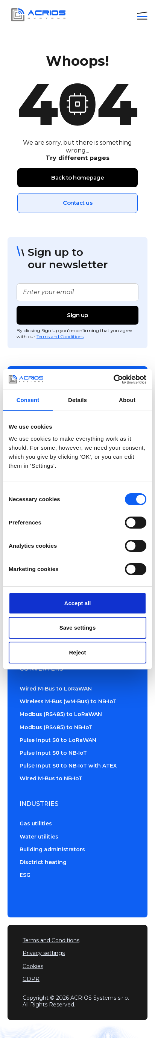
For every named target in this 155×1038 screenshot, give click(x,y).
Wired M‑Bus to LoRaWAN (56, 688)
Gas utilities (36, 823)
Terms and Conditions (60, 336)
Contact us (77, 202)
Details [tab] (77, 400)
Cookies (33, 966)
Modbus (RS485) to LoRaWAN (61, 714)
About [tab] (127, 400)
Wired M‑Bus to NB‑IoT (51, 778)
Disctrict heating (43, 862)
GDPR (31, 979)
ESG (25, 875)
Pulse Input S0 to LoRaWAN (58, 740)
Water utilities (39, 836)
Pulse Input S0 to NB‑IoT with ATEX (68, 765)
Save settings (77, 627)
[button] (142, 15)
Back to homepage (77, 177)
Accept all (77, 603)
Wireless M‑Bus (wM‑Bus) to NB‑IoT (68, 701)
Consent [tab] (28, 400)
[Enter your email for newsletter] (77, 292)
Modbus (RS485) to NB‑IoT (56, 727)
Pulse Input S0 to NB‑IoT (53, 752)
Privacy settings (44, 953)
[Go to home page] (36, 14)
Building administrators (52, 849)
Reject (77, 652)
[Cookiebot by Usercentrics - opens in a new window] (113, 379)
